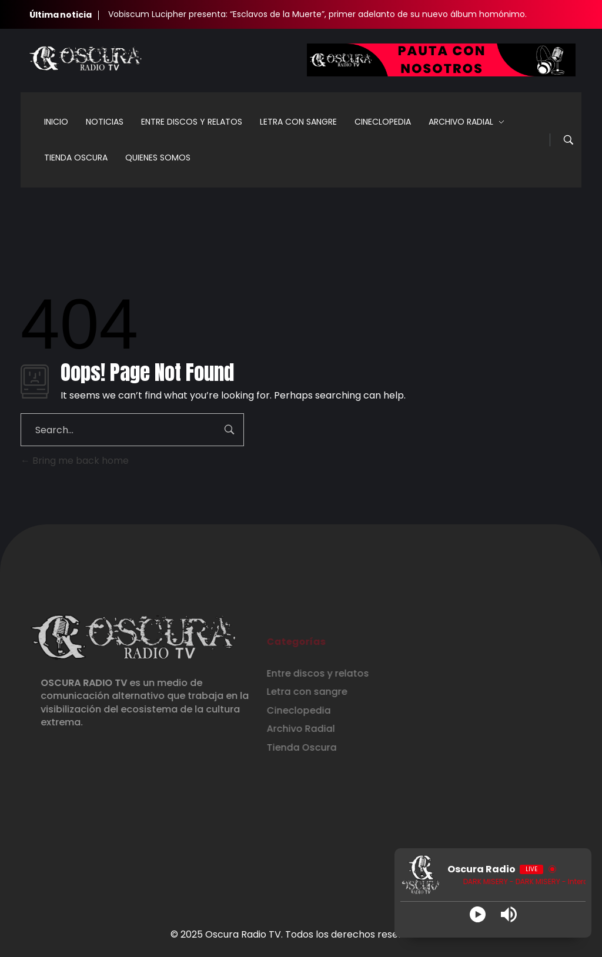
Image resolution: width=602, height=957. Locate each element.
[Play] (477, 914)
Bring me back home (75, 460)
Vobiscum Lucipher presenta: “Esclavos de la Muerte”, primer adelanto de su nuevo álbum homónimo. (317, 14)
